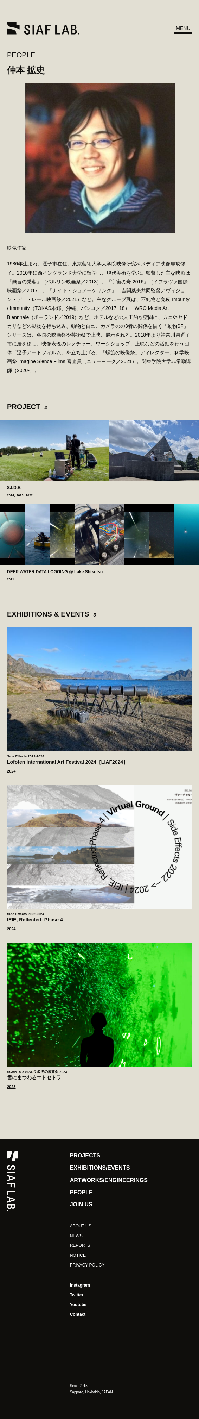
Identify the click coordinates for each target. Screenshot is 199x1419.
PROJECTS (85, 1155)
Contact (78, 1314)
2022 (29, 495)
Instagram (80, 1285)
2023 (20, 495)
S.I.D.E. (14, 487)
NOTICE (78, 1255)
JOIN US (81, 1204)
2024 (10, 495)
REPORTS (80, 1245)
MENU (183, 28)
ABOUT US (80, 1226)
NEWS (76, 1235)
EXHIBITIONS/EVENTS (100, 1168)
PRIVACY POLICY (87, 1265)
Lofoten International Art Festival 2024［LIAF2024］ (99, 759)
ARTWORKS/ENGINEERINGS (109, 1180)
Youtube (78, 1304)
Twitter (76, 1295)
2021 (10, 579)
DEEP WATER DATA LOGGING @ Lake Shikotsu (55, 571)
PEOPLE (21, 55)
